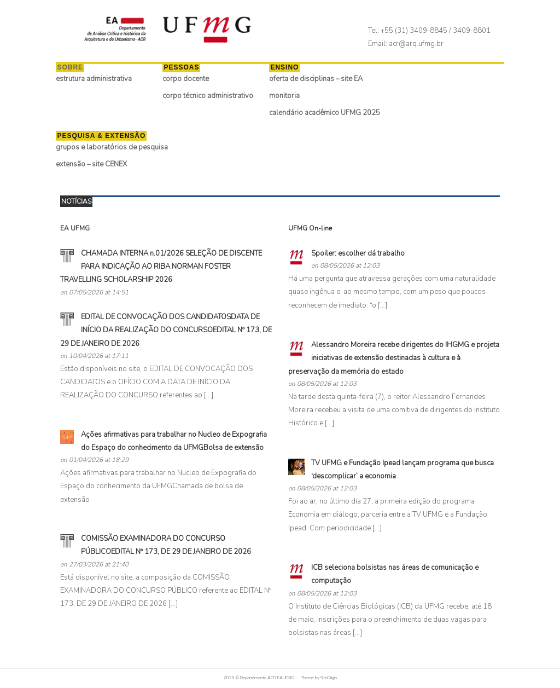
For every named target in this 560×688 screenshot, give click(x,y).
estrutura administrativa (100, 79)
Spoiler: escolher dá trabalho (358, 253)
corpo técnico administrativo (214, 96)
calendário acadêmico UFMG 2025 (331, 113)
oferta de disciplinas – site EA (323, 79)
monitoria (291, 96)
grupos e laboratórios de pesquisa (118, 147)
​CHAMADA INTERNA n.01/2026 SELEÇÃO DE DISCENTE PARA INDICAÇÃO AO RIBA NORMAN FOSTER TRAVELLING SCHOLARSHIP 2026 (161, 266)
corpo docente (192, 79)
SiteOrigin (328, 678)
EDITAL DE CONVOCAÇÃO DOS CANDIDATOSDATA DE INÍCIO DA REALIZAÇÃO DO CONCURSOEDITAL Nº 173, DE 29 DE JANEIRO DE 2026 (166, 330)
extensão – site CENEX (98, 164)
